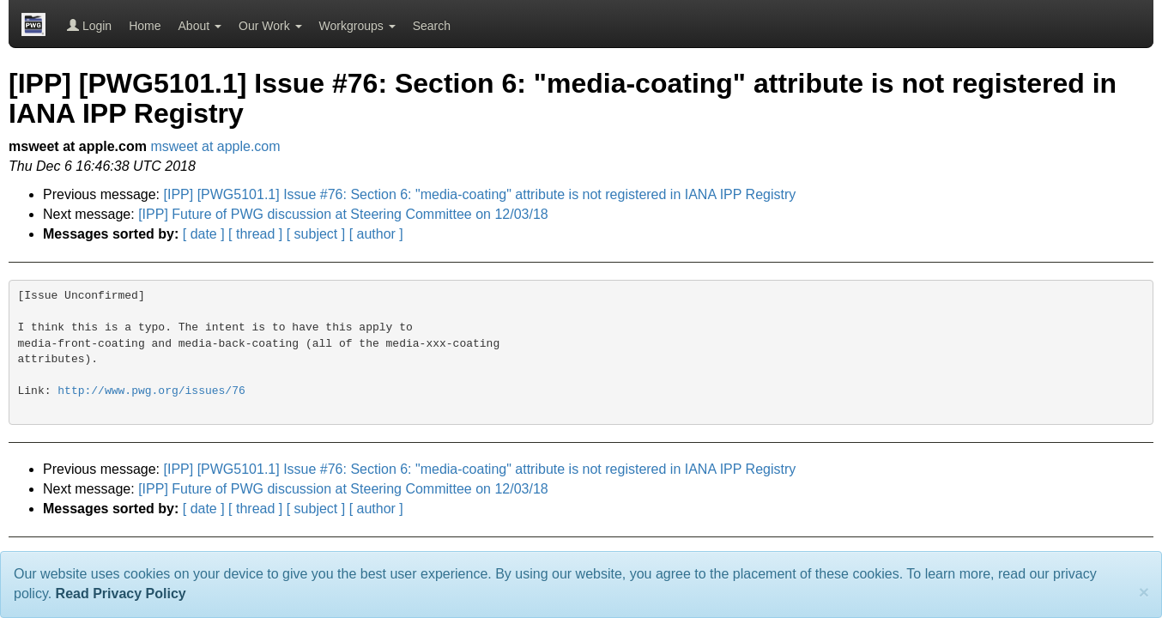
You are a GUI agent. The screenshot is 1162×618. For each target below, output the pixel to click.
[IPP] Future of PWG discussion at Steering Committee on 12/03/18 (343, 214)
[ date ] (204, 234)
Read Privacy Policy (121, 593)
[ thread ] (255, 234)
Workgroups (357, 26)
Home (144, 26)
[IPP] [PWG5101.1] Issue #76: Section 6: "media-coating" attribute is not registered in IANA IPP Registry (480, 194)
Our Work (270, 26)
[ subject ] (316, 234)
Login (89, 26)
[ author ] (376, 234)
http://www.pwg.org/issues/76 (151, 391)
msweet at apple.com (215, 146)
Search (432, 26)
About (200, 26)
